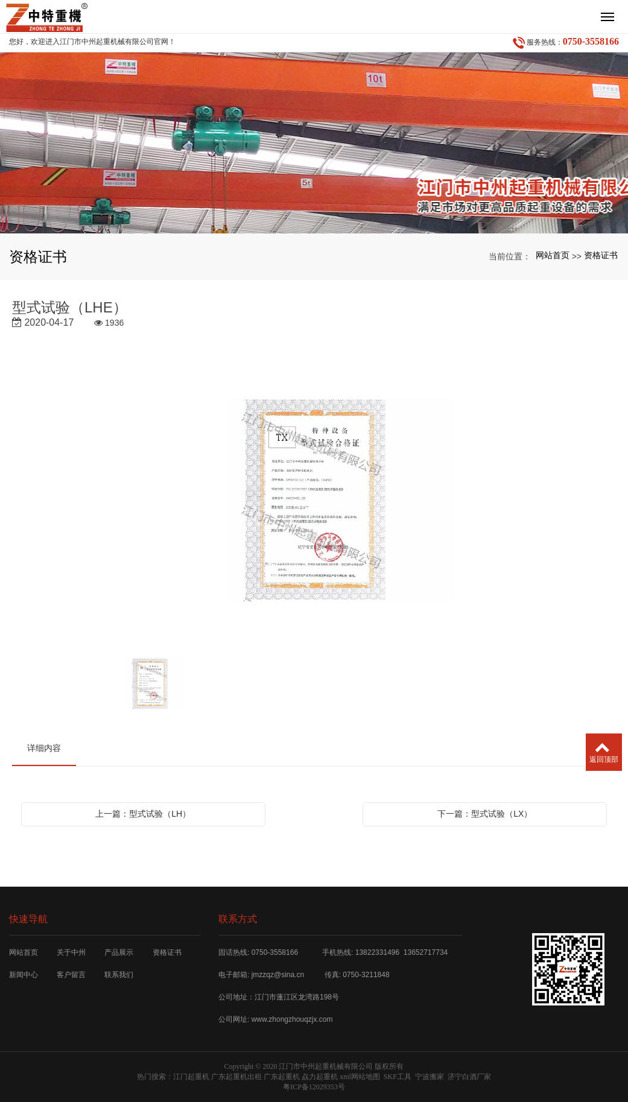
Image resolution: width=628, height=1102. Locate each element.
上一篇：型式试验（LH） (143, 814)
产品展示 (118, 952)
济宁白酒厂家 (469, 1076)
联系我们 (118, 975)
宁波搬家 (429, 1076)
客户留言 (71, 975)
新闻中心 (23, 975)
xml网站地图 (360, 1076)
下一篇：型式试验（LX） (484, 814)
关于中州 (71, 952)
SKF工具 (397, 1076)
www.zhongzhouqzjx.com (292, 1019)
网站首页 (552, 255)
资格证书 (601, 255)
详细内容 (44, 748)
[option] (314, 501)
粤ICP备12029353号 (314, 1087)
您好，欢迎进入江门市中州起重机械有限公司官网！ (92, 41)
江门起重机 (191, 1076)
